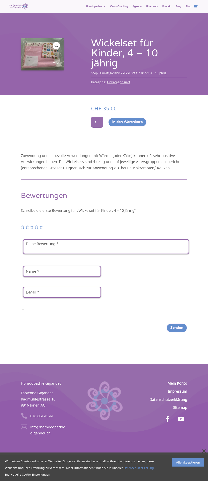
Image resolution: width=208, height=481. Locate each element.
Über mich (152, 6)
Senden (176, 328)
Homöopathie (94, 6)
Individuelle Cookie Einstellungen (27, 475)
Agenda (137, 6)
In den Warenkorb (127, 122)
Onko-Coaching (119, 6)
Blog (178, 6)
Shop (188, 6)
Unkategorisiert (110, 73)
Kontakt (166, 6)
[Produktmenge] (97, 122)
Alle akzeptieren (188, 462)
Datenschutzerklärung (139, 468)
